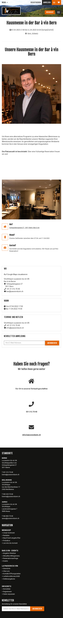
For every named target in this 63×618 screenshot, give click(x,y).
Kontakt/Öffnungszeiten (12, 574)
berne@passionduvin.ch (10, 474)
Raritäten (6, 535)
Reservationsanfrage (10, 558)
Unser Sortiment (9, 533)
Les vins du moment (10, 543)
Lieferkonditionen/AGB (11, 576)
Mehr (4, 2)
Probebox (6, 540)
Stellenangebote (9, 579)
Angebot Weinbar (9, 553)
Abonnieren (52, 343)
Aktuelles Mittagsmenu (11, 556)
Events (5, 561)
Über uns (6, 571)
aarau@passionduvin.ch (10, 518)
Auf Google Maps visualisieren (16, 274)
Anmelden (47, 2)
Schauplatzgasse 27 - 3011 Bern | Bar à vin (24, 228)
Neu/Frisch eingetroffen (11, 538)
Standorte (6, 568)
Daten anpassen (9, 594)
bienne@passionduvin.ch (11, 496)
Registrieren (36, 2)
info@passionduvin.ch (31, 435)
